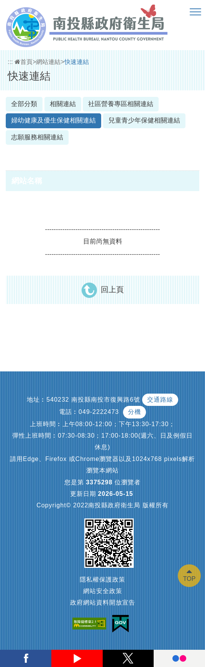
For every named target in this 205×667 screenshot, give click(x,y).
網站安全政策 (102, 591)
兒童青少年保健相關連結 (144, 120)
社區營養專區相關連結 (120, 104)
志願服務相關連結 (37, 137)
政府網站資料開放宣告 (102, 602)
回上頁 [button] (112, 289)
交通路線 (160, 399)
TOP (189, 578)
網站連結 (48, 62)
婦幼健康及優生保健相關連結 (53, 120)
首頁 (24, 62)
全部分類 (24, 104)
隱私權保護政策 (102, 579)
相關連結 (63, 104)
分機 (134, 412)
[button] (195, 12)
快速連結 (76, 62)
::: (10, 62)
